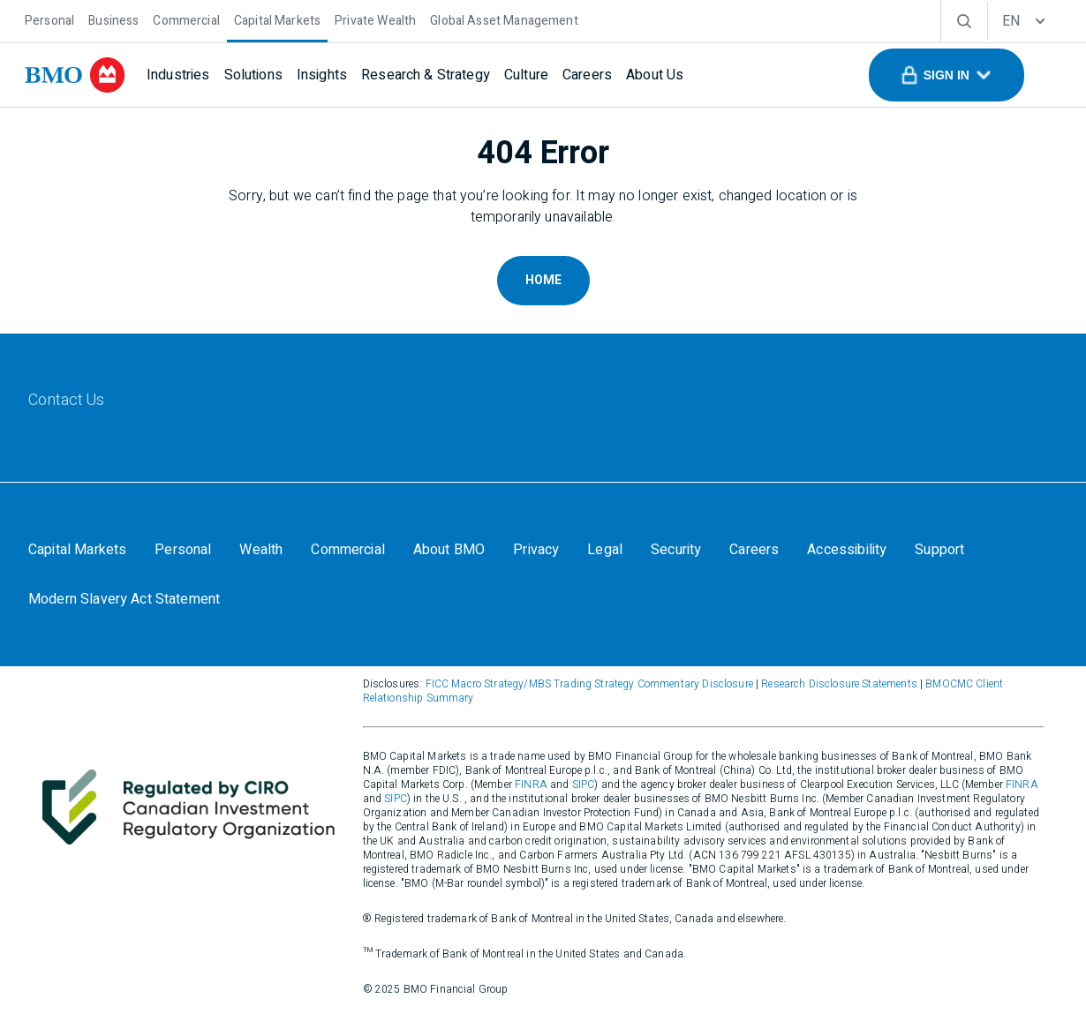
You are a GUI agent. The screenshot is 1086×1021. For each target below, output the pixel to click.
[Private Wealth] (375, 19)
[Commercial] (186, 19)
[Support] (939, 549)
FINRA (531, 784)
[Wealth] (261, 549)
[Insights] (322, 75)
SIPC (583, 784)
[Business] (113, 19)
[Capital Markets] (277, 19)
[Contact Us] (66, 400)
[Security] (676, 549)
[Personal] (49, 19)
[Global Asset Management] (503, 19)
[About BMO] (449, 549)
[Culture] (526, 75)
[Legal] (604, 549)
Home (543, 280)
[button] (946, 75)
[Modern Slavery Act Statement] (124, 599)
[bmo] (75, 75)
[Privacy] (536, 549)
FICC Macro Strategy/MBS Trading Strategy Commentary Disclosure (589, 684)
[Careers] (587, 75)
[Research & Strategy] (425, 75)
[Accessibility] (846, 549)
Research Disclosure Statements (839, 684)
